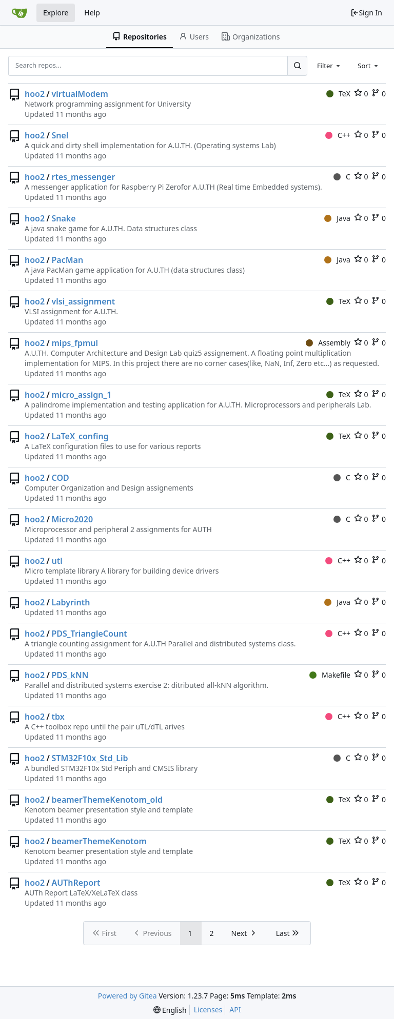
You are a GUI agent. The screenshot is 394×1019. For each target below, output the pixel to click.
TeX (338, 93)
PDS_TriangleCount (89, 633)
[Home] (19, 13)
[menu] (170, 1010)
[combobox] (329, 65)
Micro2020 (72, 519)
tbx (58, 716)
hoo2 (35, 94)
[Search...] (297, 65)
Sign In (366, 12)
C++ (337, 135)
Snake (64, 218)
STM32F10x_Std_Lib (90, 758)
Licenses (208, 1009)
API (235, 1009)
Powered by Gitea (127, 996)
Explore (55, 12)
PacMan (68, 260)
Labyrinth (71, 602)
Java (337, 218)
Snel (60, 135)
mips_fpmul (75, 343)
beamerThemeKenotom (99, 841)
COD (60, 478)
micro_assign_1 (82, 395)
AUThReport (76, 883)
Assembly (328, 343)
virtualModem (80, 94)
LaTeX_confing (80, 436)
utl (57, 561)
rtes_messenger (83, 177)
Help (92, 12)
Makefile (329, 675)
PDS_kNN (70, 675)
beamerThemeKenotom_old (107, 799)
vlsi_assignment (83, 301)
